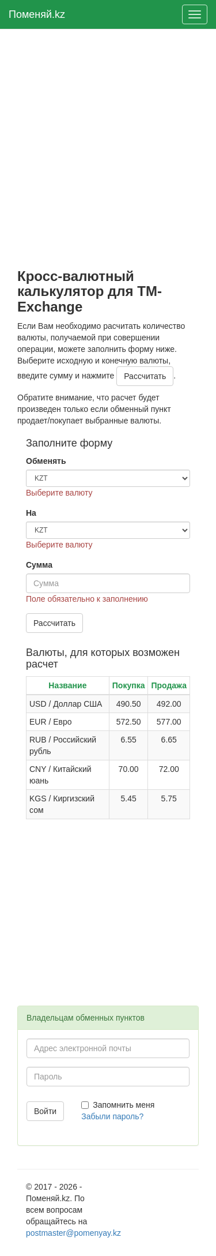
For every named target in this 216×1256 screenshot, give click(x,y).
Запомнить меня (117, 1104)
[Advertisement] (108, 149)
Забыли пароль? (112, 1116)
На (31, 513)
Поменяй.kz (37, 14)
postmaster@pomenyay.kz (73, 1233)
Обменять (46, 461)
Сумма (39, 564)
